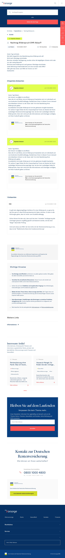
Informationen (35, 307)
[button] (62, 23)
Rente (22, 517)
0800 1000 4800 (34, 472)
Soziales (46, 517)
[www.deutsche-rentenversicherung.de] (23, 493)
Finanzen (57, 517)
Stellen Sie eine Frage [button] (32, 22)
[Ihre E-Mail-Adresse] (32, 422)
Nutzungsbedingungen (47, 307)
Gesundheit (33, 517)
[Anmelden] (32, 428)
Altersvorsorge (9, 517)
